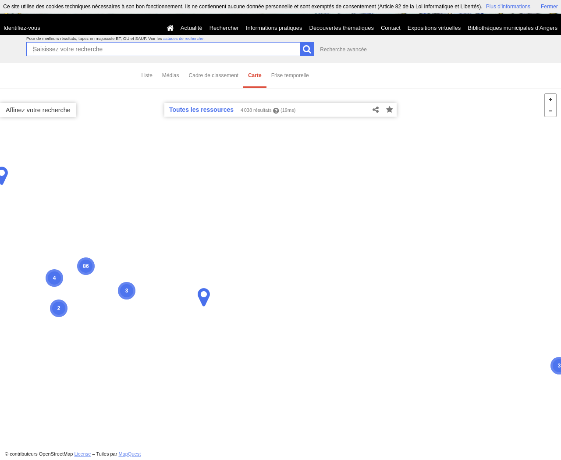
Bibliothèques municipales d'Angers (512, 28)
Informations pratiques (274, 28)
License (83, 453)
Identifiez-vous (22, 28)
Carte (255, 75)
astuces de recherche (183, 38)
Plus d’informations (508, 7)
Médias (170, 75)
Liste (147, 75)
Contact (391, 28)
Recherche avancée (343, 49)
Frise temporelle (290, 75)
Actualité (191, 28)
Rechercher (224, 28)
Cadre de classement (213, 75)
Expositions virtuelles (434, 28)
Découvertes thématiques (341, 28)
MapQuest (129, 453)
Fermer (549, 7)
